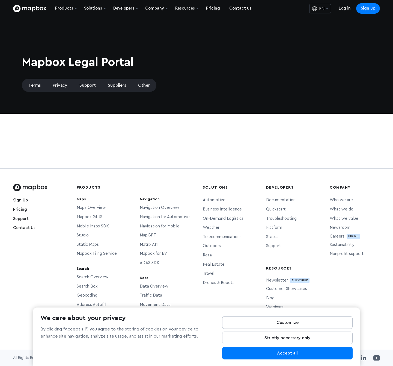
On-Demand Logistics (223, 218)
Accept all (287, 358)
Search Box (87, 286)
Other (144, 85)
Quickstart (276, 209)
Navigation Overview (159, 208)
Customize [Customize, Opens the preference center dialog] (287, 327)
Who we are (341, 200)
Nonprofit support (347, 254)
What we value (344, 218)
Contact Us (24, 228)
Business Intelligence (222, 209)
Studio (83, 235)
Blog (270, 298)
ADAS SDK (149, 263)
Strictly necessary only (287, 343)
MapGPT (148, 235)
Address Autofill (91, 305)
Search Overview (93, 277)
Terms (34, 85)
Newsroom (340, 228)
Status (272, 237)
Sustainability (342, 245)
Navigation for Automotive (165, 217)
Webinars (275, 307)
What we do (341, 209)
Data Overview (154, 286)
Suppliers (117, 85)
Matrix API (149, 244)
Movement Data (155, 305)
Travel (208, 273)
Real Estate (214, 264)
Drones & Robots (218, 283)
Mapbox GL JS (89, 217)
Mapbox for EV (153, 253)
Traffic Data (151, 295)
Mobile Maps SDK (93, 226)
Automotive (214, 200)
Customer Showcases (286, 289)
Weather (211, 228)
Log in (345, 8)
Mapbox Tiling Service (97, 253)
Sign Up (20, 200)
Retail (208, 255)
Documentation (281, 200)
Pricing (20, 209)
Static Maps (88, 244)
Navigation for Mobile (160, 226)
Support (87, 85)
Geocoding (87, 295)
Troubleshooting (281, 218)
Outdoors (212, 246)
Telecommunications (222, 237)
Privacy (60, 85)
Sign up (368, 8)
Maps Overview (91, 208)
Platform (274, 228)
